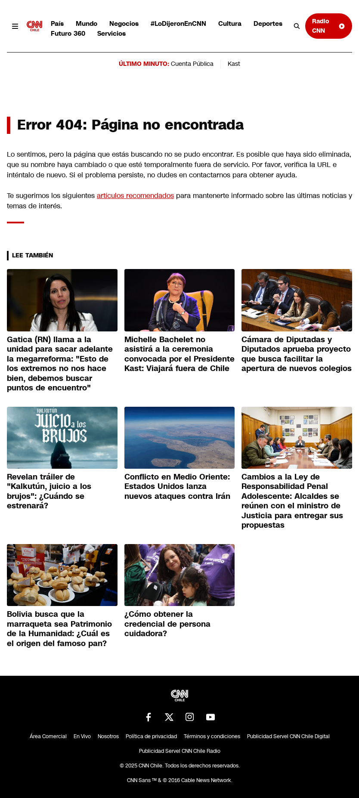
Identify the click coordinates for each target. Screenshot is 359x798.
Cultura (229, 23)
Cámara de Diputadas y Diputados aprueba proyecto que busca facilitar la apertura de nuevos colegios (296, 354)
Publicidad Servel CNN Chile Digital (288, 736)
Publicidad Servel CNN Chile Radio (179, 751)
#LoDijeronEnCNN (178, 23)
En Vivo (82, 736)
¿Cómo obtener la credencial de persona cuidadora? (167, 624)
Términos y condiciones (212, 736)
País (57, 23)
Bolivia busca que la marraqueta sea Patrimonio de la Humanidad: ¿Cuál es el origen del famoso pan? (59, 629)
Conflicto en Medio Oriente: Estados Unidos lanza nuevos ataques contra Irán (177, 486)
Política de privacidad (151, 736)
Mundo (86, 23)
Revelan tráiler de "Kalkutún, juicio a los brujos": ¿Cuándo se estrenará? (49, 491)
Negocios (124, 23)
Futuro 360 (68, 33)
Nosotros (108, 736)
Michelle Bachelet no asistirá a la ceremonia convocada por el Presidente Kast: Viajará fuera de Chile (179, 354)
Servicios (111, 33)
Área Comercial (48, 736)
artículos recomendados (135, 196)
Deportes (268, 23)
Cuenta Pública (192, 63)
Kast (234, 63)
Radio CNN (328, 25)
